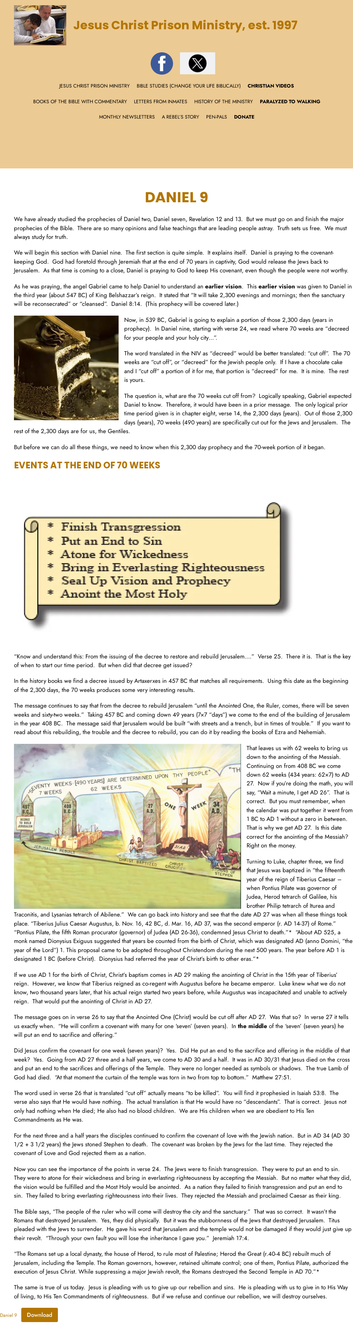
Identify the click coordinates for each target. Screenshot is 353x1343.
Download (39, 1315)
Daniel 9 (8, 1315)
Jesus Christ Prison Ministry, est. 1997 (185, 25)
